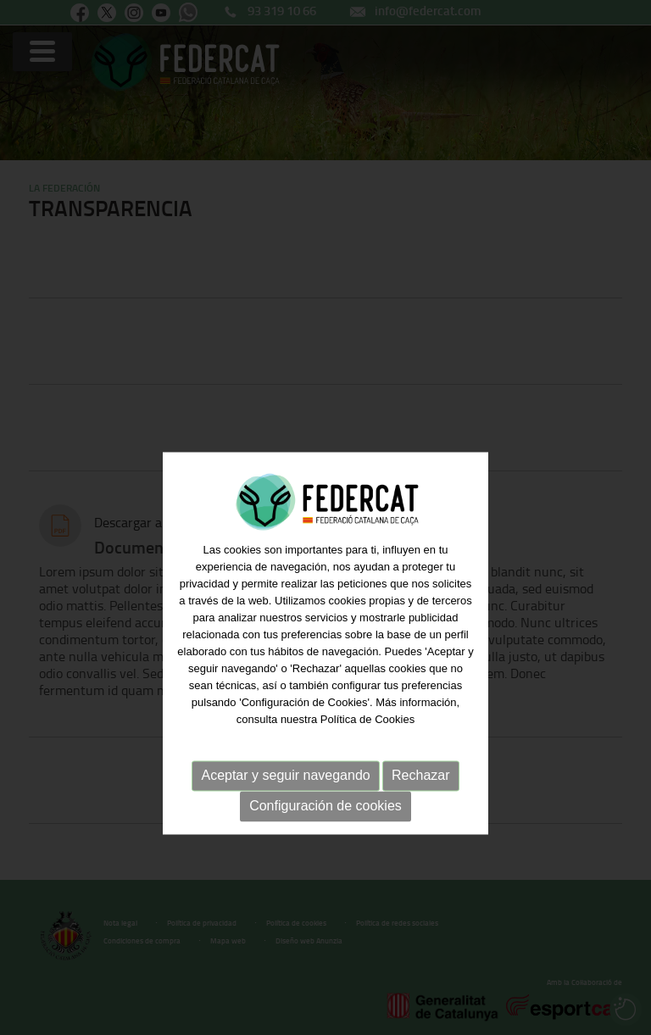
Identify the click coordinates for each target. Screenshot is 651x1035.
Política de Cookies (367, 758)
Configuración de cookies (325, 844)
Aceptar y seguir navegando (285, 814)
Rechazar (420, 814)
